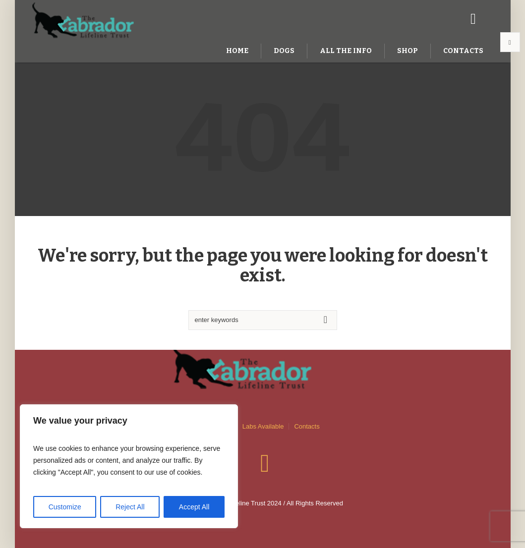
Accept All (194, 507)
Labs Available (263, 426)
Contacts (306, 426)
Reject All (130, 507)
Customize (65, 507)
